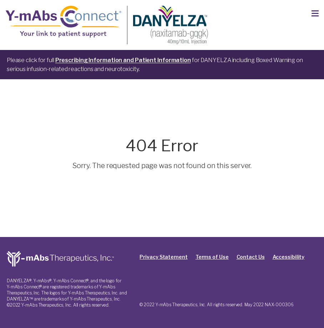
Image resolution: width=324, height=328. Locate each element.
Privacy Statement (163, 257)
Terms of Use (212, 257)
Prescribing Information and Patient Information (123, 60)
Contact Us (251, 257)
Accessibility (289, 257)
